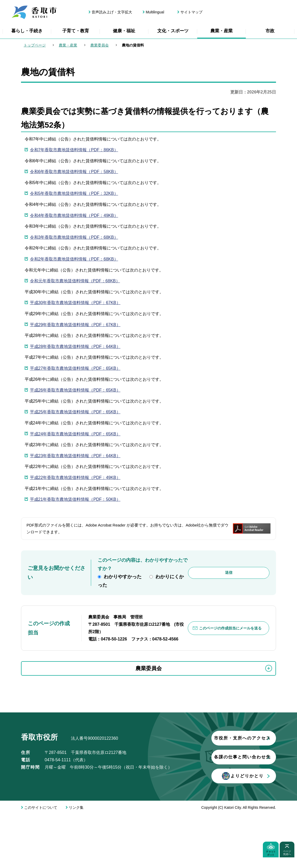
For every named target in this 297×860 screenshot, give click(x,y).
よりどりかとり (82, 821)
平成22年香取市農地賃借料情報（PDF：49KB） (75, 477)
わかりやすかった (123, 576)
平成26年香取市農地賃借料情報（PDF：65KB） (75, 390)
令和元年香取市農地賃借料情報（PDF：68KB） (75, 281)
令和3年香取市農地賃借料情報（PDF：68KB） (74, 237)
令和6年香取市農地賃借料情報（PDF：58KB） (74, 171)
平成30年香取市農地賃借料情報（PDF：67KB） (75, 302)
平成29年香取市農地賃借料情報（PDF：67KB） (75, 324)
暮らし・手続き (27, 30)
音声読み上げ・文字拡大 (112, 12)
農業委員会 (99, 45)
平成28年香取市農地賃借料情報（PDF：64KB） (75, 346)
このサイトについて (40, 853)
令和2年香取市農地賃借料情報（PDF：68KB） (74, 259)
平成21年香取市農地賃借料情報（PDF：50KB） (75, 499)
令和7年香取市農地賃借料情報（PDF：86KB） (74, 150)
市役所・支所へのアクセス (82, 783)
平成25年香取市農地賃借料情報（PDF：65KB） (75, 412)
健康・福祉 (124, 30)
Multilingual (155, 12)
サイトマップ (191, 12)
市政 (269, 30)
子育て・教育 (75, 30)
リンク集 (76, 853)
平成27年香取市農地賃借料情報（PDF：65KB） (75, 368)
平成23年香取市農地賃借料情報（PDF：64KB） (75, 456)
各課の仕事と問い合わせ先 (82, 802)
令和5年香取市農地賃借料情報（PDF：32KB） (74, 193)
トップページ (35, 45)
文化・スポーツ (173, 30)
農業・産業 (221, 30)
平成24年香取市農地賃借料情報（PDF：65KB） (75, 434)
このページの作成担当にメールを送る (230, 628)
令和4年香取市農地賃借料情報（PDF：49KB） (74, 215)
